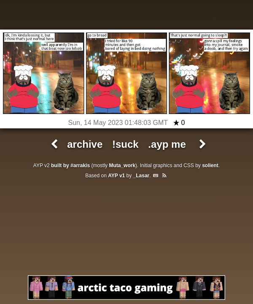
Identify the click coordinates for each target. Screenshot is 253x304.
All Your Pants (126, 15)
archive (84, 144)
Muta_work (122, 165)
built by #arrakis (70, 165)
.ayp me (167, 144)
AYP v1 (116, 176)
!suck (125, 144)
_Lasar (141, 176)
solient (210, 165)
